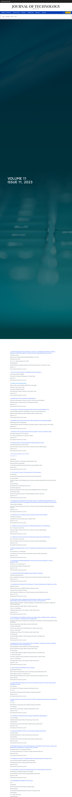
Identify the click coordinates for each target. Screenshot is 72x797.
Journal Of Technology (36, 6)
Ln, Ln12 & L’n (13, 455)
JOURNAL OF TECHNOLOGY (6, 12)
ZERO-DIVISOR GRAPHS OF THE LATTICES (20, 453)
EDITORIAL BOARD (16, 12)
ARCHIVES (23, 12)
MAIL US (67, 12)
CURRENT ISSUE (31, 12)
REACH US (44, 12)
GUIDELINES (37, 12)
